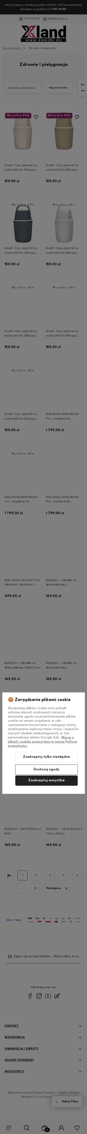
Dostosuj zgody (46, 769)
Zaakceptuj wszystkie (46, 780)
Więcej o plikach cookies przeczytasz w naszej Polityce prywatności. (42, 742)
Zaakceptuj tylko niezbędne (46, 757)
